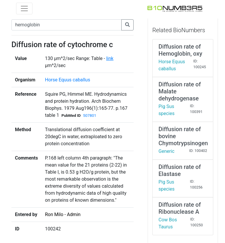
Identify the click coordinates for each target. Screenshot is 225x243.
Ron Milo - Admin (62, 214)
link (109, 58)
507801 (89, 115)
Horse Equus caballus (67, 80)
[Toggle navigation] (24, 8)
